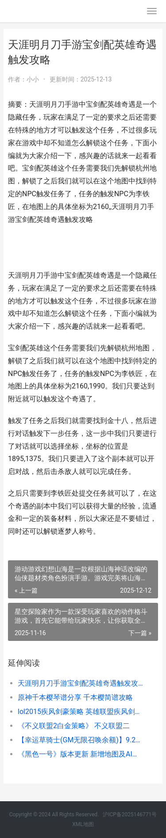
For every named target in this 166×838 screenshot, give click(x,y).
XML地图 (82, 824)
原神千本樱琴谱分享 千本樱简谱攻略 (75, 697)
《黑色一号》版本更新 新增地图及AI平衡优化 (81, 754)
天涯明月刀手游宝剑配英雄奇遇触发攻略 (81, 683)
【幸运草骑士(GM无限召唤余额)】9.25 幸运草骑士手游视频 (81, 740)
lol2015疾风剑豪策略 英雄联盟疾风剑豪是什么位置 (81, 711)
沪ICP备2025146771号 (130, 814)
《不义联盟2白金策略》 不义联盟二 (74, 726)
